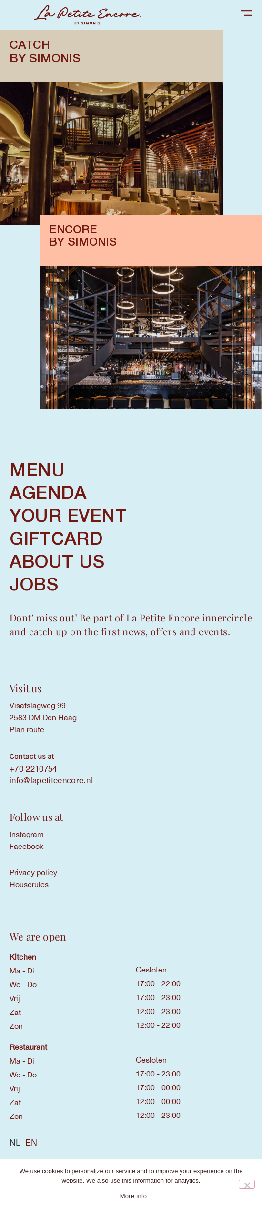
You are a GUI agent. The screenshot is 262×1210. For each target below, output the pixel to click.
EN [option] (31, 1143)
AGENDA (48, 494)
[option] (31, 1142)
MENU (37, 471)
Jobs (34, 586)
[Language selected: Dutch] (131, 1142)
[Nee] (247, 1184)
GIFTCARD (56, 540)
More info (133, 1196)
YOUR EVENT (68, 517)
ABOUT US (57, 563)
